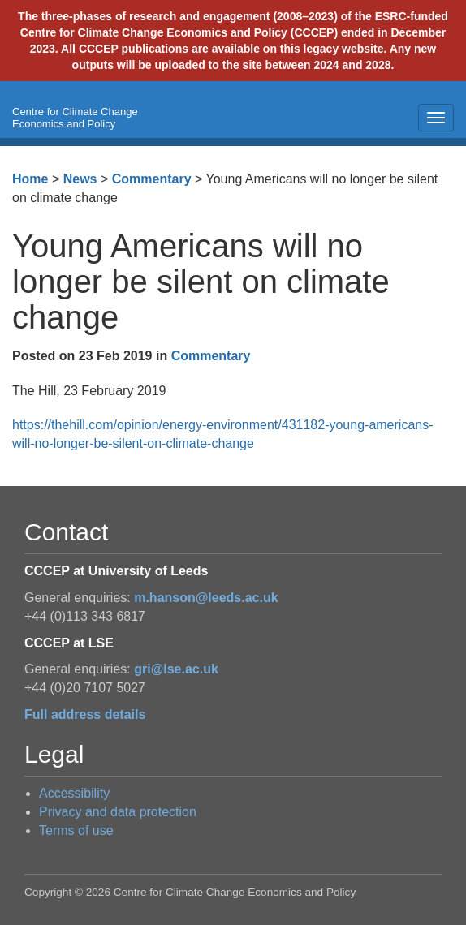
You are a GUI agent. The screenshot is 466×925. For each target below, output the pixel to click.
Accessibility (74, 793)
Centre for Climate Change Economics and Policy (75, 117)
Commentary (152, 179)
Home (30, 179)
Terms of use (76, 830)
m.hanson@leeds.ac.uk (206, 597)
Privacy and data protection (117, 812)
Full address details (84, 714)
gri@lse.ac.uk (176, 669)
